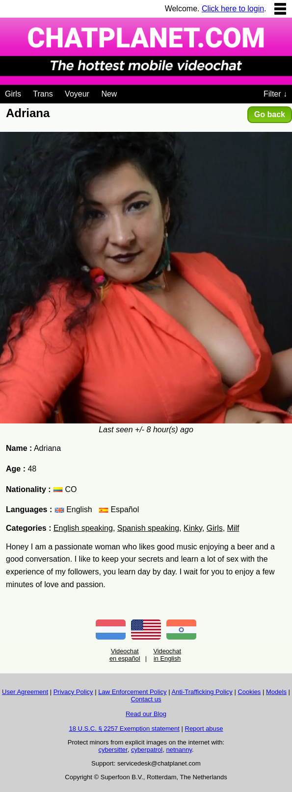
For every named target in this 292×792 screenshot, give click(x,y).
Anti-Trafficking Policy (202, 691)
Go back (269, 114)
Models (276, 691)
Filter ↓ (275, 94)
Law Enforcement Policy (132, 691)
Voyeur (77, 94)
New (109, 94)
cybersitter (112, 749)
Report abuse (204, 728)
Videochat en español (124, 654)
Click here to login (233, 8)
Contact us (146, 699)
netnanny (179, 749)
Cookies (249, 691)
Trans (43, 94)
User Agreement (25, 691)
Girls (13, 94)
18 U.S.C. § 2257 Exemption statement (124, 728)
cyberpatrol (146, 749)
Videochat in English (167, 654)
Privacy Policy (73, 691)
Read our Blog (146, 714)
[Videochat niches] (124, 92)
